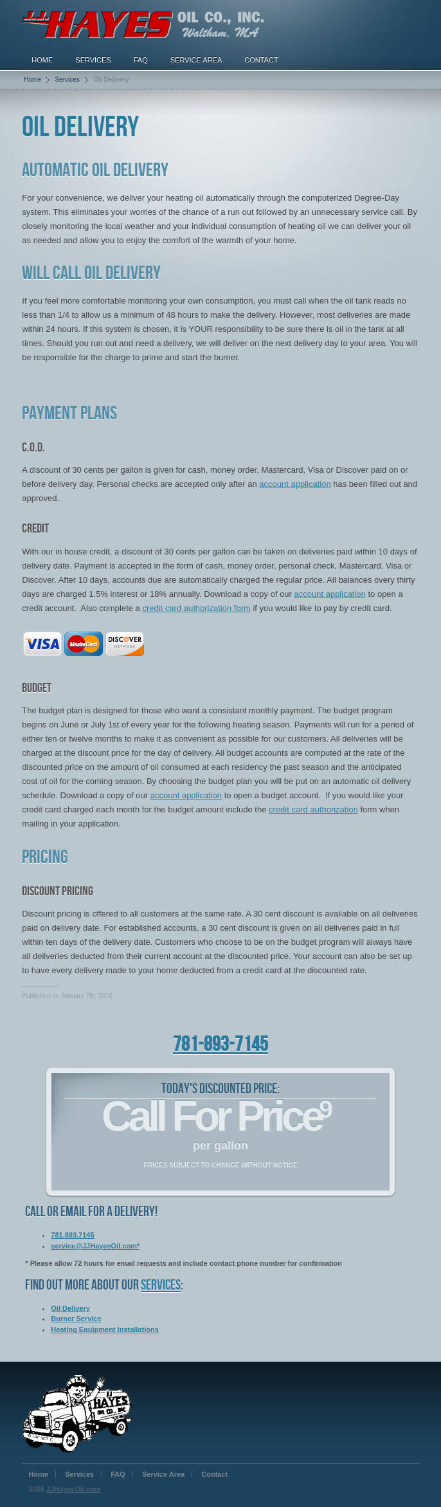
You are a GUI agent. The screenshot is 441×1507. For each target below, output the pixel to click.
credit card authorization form (196, 608)
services (161, 1285)
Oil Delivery (70, 1308)
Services (93, 60)
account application (294, 484)
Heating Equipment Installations (104, 1329)
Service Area (196, 60)
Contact (261, 60)
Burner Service (76, 1318)
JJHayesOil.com (73, 1489)
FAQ (141, 60)
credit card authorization (313, 809)
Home (42, 60)
